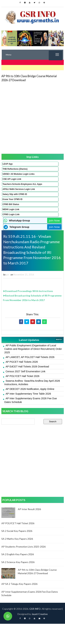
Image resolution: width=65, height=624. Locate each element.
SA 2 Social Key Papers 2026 (16, 531)
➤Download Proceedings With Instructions (28, 291)
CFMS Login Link (11, 214)
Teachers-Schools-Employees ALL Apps (22, 184)
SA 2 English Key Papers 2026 (17, 554)
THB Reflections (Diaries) (15, 169)
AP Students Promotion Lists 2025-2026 (23, 546)
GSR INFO (35, 609)
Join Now (54, 220)
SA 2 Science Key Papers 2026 (17, 562)
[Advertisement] (32, 117)
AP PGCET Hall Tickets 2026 (22, 362)
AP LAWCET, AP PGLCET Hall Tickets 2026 (30, 357)
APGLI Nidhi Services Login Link (19, 189)
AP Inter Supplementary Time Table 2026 (28, 394)
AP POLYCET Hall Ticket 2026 (22, 376)
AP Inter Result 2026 (29, 509)
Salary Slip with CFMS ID (15, 194)
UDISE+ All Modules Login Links (19, 174)
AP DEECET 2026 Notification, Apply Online (30, 389)
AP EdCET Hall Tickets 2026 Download (27, 366)
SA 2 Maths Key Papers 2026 (17, 539)
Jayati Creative (40, 614)
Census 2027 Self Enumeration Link (25, 371)
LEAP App (8, 164)
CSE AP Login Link (12, 179)
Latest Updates (29, 340)
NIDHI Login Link (11, 209)
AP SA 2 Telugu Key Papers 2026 (19, 584)
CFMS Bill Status (11, 204)
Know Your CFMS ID (13, 199)
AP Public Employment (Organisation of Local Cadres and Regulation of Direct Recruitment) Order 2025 (33, 349)
